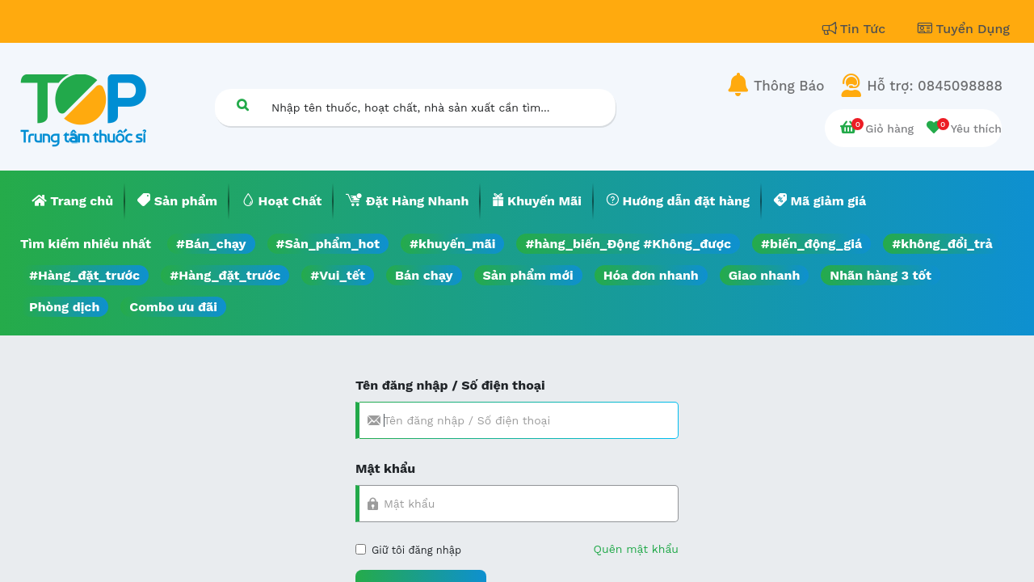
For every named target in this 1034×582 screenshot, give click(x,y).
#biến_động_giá (811, 243)
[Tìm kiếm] (242, 104)
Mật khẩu (385, 468)
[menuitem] (72, 201)
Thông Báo (789, 85)
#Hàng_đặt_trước (84, 275)
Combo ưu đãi (173, 306)
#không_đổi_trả (942, 243)
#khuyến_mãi (452, 243)
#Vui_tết (337, 275)
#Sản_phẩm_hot (328, 243)
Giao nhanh (765, 275)
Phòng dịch (64, 306)
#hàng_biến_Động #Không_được (628, 243)
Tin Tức (856, 28)
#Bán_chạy (211, 243)
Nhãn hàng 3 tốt (880, 275)
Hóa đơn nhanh (651, 275)
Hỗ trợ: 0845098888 (934, 85)
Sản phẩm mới (528, 275)
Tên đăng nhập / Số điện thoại (450, 385)
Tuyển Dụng (964, 28)
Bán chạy (423, 275)
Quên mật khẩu (636, 548)
